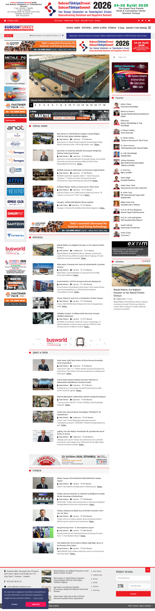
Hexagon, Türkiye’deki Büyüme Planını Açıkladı (75, 202)
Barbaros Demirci (128, 111)
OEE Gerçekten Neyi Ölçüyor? (132, 220)
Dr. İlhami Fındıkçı (128, 130)
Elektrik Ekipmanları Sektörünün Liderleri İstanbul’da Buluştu (81, 397)
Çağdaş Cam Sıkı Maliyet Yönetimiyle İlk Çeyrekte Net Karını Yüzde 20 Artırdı (80, 432)
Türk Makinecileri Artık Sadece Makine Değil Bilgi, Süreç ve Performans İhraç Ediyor (80, 544)
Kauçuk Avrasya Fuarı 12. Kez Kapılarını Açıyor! (75, 528)
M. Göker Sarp (126, 193)
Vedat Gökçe (126, 233)
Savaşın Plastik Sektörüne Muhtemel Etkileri (135, 115)
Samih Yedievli (126, 225)
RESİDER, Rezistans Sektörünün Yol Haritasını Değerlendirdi (80, 170)
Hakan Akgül (125, 178)
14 (86, 105)
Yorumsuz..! (125, 235)
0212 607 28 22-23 (13, 581)
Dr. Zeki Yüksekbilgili (129, 153)
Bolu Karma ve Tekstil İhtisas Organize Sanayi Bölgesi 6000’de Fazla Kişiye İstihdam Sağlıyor (78, 135)
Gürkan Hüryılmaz (128, 160)
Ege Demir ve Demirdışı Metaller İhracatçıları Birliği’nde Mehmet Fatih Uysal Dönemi (79, 152)
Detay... (97, 145)
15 (91, 105)
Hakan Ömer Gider (128, 185)
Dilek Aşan (125, 121)
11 (74, 105)
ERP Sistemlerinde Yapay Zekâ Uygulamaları (132, 196)
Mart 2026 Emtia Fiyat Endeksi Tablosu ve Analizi (132, 164)
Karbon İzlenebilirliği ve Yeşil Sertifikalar (131, 124)
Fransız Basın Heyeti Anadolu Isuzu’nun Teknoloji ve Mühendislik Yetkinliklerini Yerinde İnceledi (77, 381)
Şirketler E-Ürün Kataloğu (136, 28)
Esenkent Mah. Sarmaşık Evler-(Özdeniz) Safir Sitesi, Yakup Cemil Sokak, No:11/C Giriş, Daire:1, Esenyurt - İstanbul (21, 574)
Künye (77, 20)
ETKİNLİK (112, 28)
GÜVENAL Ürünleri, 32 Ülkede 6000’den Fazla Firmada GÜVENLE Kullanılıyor (78, 315)
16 (95, 105)
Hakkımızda (68, 20)
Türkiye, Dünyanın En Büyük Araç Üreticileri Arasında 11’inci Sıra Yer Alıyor (80, 512)
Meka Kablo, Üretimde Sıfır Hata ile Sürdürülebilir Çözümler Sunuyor (81, 265)
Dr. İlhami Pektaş (127, 138)
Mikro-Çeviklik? (126, 173)
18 (104, 105)
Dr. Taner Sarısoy (127, 146)
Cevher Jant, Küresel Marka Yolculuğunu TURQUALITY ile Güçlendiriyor (79, 413)
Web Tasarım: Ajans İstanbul (139, 606)
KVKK (95, 583)
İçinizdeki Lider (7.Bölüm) (130, 205)
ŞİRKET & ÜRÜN (99, 28)
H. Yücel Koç (125, 170)
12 (78, 105)
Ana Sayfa (58, 20)
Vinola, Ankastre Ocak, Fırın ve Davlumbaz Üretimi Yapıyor (80, 298)
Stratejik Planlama (128, 180)
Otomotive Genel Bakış (129, 107)
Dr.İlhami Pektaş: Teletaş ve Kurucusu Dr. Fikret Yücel (78, 187)
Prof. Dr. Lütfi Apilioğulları (131, 218)
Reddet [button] (14, 604)
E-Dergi (121, 28)
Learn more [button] (38, 598)
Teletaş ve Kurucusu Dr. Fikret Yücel (134, 140)
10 (69, 105)
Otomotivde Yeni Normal (130, 228)
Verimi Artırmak (127, 133)
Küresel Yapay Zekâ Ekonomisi (132, 212)
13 (82, 105)
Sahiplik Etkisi (126, 156)
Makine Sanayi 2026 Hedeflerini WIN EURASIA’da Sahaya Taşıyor (79, 479)
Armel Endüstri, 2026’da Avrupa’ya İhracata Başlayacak (79, 281)
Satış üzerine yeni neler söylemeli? (134, 188)
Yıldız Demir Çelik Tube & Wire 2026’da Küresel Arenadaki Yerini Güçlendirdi (80, 361)
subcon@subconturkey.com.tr (17, 587)
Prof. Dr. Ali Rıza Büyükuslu (131, 210)
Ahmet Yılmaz (126, 104)
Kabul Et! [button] (36, 604)
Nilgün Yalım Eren (127, 202)
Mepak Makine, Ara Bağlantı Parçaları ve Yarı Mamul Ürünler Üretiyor (80, 246)
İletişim (98, 20)
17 (99, 105)
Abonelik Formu (87, 20)
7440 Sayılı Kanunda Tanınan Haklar (134, 148)
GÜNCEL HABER (73, 28)
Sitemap (96, 590)
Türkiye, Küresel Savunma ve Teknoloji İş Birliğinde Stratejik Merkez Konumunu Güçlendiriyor (81, 495)
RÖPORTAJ (86, 28)
